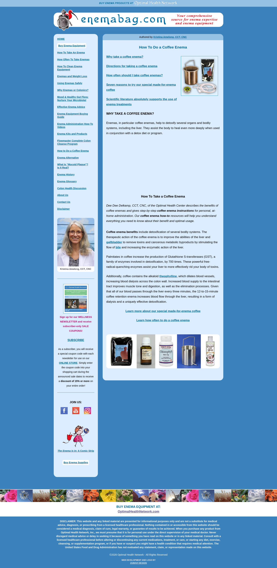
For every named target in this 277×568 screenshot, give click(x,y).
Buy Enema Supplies (76, 462)
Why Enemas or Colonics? (73, 90)
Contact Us (63, 202)
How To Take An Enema (71, 52)
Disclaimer (63, 208)
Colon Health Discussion (71, 188)
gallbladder (114, 242)
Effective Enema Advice (71, 106)
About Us (62, 195)
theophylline (168, 276)
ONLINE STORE (68, 362)
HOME (61, 39)
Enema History (66, 174)
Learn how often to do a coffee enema (163, 320)
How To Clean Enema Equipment (69, 68)
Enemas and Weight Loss (72, 76)
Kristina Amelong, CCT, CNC (170, 37)
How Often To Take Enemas (73, 59)
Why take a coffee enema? (124, 56)
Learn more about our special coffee (163, 311)
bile (118, 247)
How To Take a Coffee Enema (163, 165)
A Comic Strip (76, 450)
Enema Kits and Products (72, 133)
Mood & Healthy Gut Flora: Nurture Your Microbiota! (73, 99)
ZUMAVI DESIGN (138, 563)
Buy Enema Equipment (71, 45)
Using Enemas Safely (69, 83)
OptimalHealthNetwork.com (138, 511)
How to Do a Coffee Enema (73, 150)
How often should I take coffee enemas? (134, 75)
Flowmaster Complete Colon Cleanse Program (74, 142)
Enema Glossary (67, 181)
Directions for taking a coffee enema (131, 66)
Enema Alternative (68, 157)
